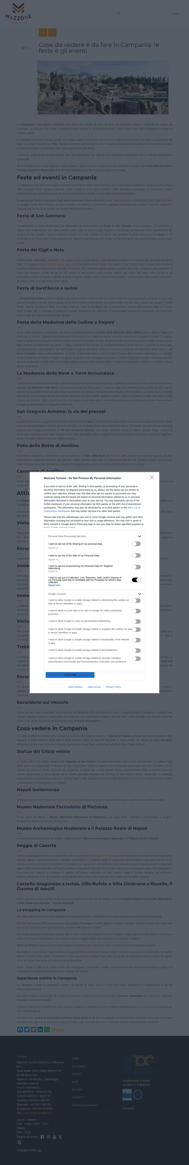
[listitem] (94, 536)
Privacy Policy (113, 687)
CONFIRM (70, 675)
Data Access (94, 687)
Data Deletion (75, 687)
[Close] (153, 478)
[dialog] (94, 582)
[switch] (136, 544)
